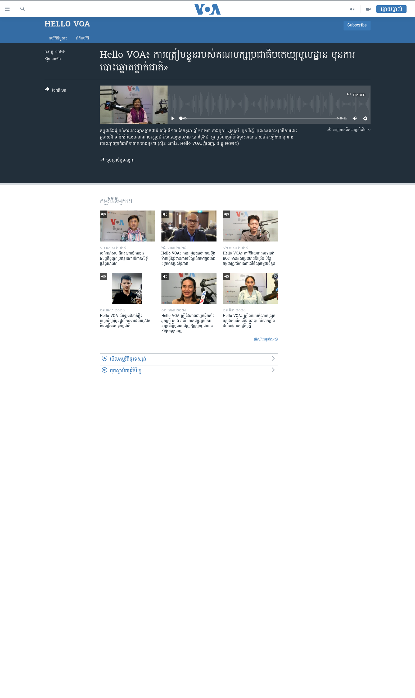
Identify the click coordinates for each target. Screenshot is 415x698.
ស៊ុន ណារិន (52, 59)
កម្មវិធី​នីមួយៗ (58, 38)
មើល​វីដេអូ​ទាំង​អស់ (266, 339)
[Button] (55, 91)
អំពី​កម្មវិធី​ (82, 38)
